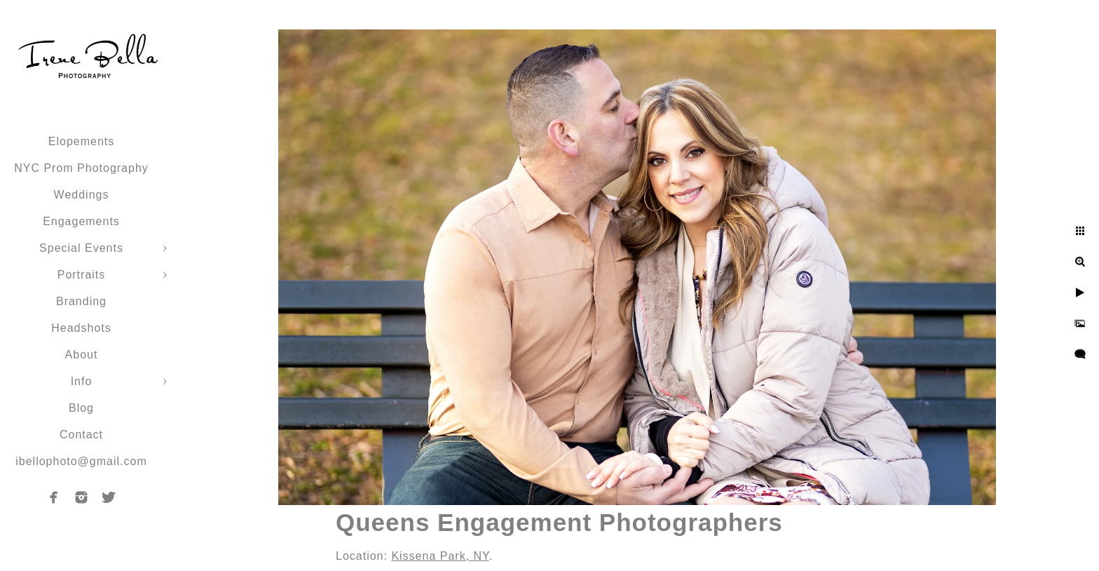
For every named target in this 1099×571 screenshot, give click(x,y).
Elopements (81, 141)
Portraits (81, 275)
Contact (81, 435)
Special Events (81, 248)
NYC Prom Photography (81, 168)
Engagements (81, 221)
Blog (81, 408)
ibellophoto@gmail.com (81, 461)
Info (82, 381)
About (81, 355)
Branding (81, 301)
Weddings (81, 195)
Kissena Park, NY (440, 556)
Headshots (81, 328)
